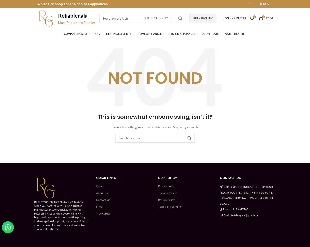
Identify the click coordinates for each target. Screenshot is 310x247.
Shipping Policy (167, 193)
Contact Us (103, 199)
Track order (103, 213)
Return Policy (166, 199)
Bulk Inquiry (203, 18)
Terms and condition (170, 206)
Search (180, 18)
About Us (102, 193)
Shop (99, 206)
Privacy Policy (166, 186)
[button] (8, 227)
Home (99, 186)
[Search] (155, 138)
